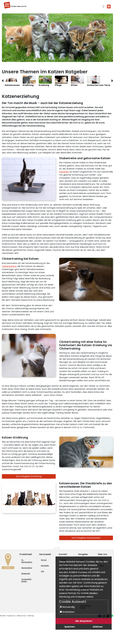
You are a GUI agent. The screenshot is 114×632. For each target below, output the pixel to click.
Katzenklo (64, 171)
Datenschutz (21, 616)
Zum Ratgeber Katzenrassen (86, 537)
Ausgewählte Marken (26, 580)
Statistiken (67, 612)
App (42, 571)
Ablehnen (98, 626)
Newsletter (45, 566)
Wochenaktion (26, 568)
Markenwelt (25, 573)
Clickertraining (9, 266)
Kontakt (3, 616)
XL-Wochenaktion (26, 561)
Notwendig (67, 607)
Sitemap (30, 616)
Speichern (69, 626)
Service (43, 560)
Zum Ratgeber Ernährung (29, 476)
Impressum (11, 616)
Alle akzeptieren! (83, 621)
